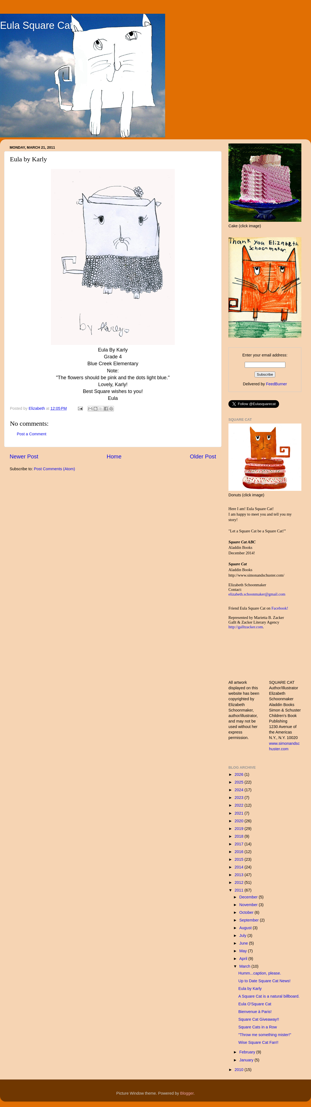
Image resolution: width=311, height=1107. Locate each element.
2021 (239, 813)
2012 (239, 882)
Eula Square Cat (36, 25)
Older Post (203, 456)
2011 (239, 890)
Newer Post (24, 456)
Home (114, 456)
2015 (239, 859)
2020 (239, 821)
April (244, 958)
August (246, 928)
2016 (239, 851)
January (247, 1060)
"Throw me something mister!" (264, 1035)
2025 (239, 782)
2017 (239, 844)
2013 (239, 875)
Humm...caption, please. (259, 973)
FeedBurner (276, 384)
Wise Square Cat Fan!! (258, 1042)
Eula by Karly (250, 988)
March (245, 966)
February (248, 1052)
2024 (239, 790)
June (244, 943)
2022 (239, 805)
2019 (239, 828)
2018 (239, 836)
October (247, 912)
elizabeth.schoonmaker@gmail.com (256, 594)
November (249, 905)
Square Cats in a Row (257, 1027)
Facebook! (279, 608)
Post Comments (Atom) (54, 469)
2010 (239, 1069)
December (249, 897)
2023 (239, 797)
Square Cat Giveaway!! (258, 1019)
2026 (239, 774)
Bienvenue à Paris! (255, 1011)
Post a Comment (31, 434)
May (243, 951)
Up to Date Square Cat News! (264, 981)
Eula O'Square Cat (254, 1004)
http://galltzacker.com (245, 627)
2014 (239, 867)
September (249, 920)
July (243, 935)
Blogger (187, 1093)
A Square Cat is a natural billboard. (268, 996)
